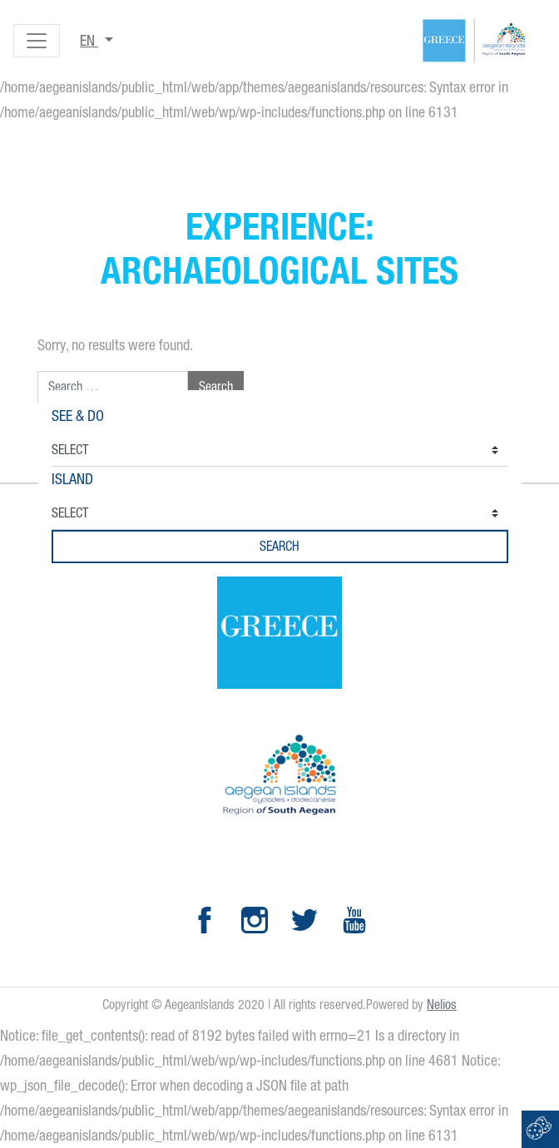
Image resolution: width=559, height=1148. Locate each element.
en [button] (89, 40)
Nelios (442, 1004)
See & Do (78, 415)
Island (72, 478)
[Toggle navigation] (36, 40)
